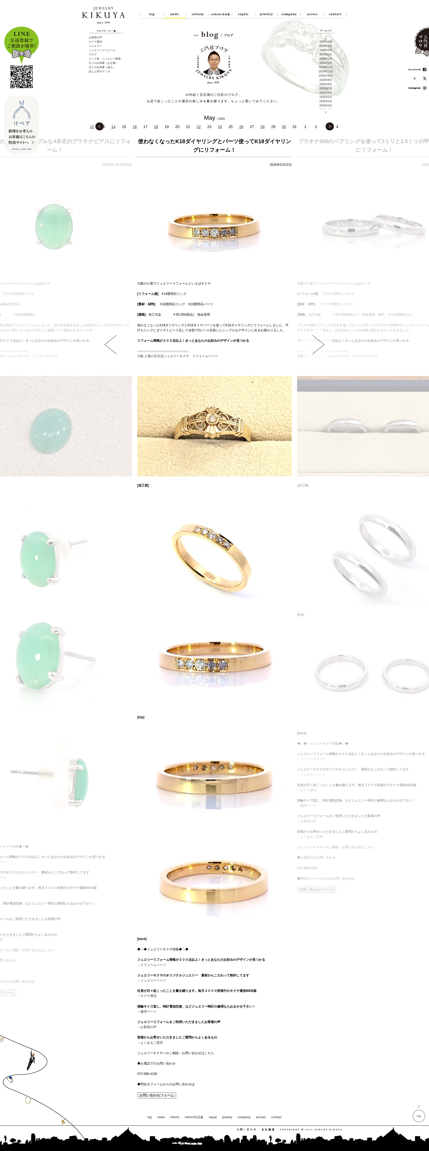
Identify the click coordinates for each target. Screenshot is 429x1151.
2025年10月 (326, 75)
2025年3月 (325, 105)
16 (135, 127)
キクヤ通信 (95, 41)
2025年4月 (325, 101)
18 (156, 127)
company (244, 1117)
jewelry (227, 1117)
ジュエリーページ (153, 980)
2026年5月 (325, 45)
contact (276, 1117)
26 (241, 127)
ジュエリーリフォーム (102, 50)
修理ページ (148, 1011)
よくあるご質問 (151, 1043)
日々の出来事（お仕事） (103, 62)
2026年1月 (325, 62)
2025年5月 (325, 97)
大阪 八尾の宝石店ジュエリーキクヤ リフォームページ (177, 356)
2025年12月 (326, 67)
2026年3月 (325, 54)
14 (113, 127)
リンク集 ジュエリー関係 (105, 58)
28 (263, 127)
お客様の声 (95, 37)
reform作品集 (194, 1117)
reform (174, 1117)
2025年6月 (325, 92)
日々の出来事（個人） (102, 67)
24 (220, 127)
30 (284, 127)
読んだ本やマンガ (99, 71)
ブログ (93, 54)
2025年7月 (325, 88)
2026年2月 (325, 58)
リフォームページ (153, 965)
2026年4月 (325, 50)
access (261, 1117)
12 (92, 127)
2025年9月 (325, 80)
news (161, 1117)
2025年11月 (326, 71)
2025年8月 (325, 84)
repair (213, 1117)
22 (199, 127)
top (150, 1117)
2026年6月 (325, 41)
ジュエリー (95, 45)
